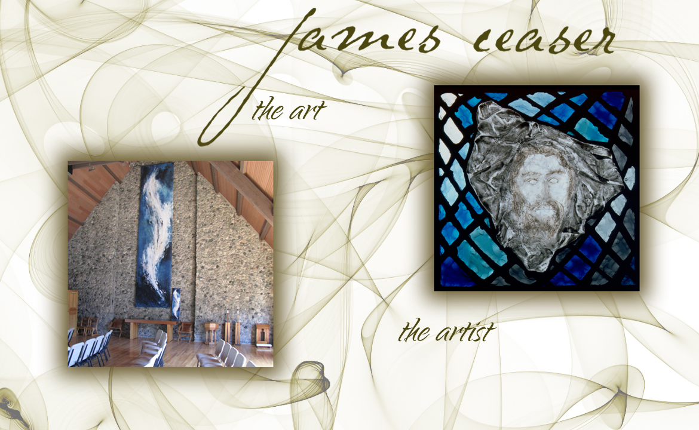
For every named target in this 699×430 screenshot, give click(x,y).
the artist (443, 335)
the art (286, 113)
